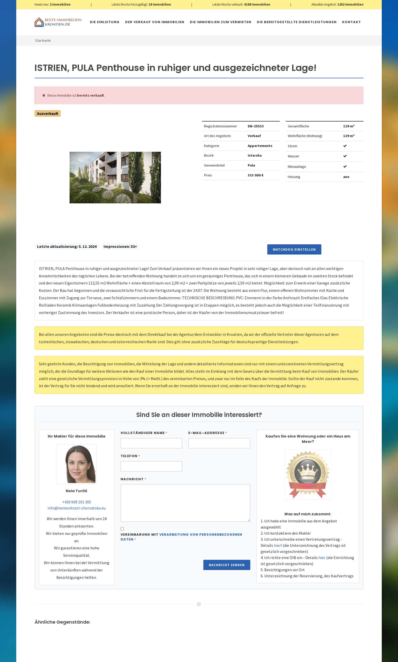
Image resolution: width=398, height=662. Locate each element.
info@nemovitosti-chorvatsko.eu (76, 507)
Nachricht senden (227, 565)
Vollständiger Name (144, 432)
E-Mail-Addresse (207, 432)
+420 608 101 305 (76, 501)
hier (277, 545)
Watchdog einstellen (294, 249)
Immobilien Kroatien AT (125, 656)
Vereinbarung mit (181, 537)
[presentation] (159, 558)
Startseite (43, 40)
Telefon (130, 456)
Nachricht (133, 479)
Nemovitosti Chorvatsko (165, 656)
